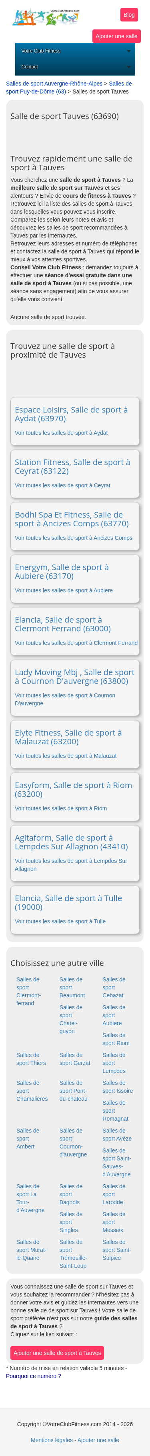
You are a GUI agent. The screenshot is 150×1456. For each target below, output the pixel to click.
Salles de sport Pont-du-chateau (74, 1091)
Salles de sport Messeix (114, 1222)
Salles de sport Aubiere (114, 1015)
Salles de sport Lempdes (114, 1063)
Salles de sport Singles (71, 1222)
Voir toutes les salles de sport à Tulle (60, 921)
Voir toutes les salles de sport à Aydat (61, 433)
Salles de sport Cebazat (114, 987)
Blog (129, 15)
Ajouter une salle (116, 36)
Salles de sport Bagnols (71, 1194)
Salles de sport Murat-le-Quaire (31, 1250)
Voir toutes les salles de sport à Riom (61, 808)
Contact (30, 67)
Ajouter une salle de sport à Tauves (57, 1353)
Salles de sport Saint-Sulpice (116, 1250)
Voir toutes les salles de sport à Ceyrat (62, 485)
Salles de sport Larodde (114, 1194)
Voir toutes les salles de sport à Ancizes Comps (73, 538)
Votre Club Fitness (41, 51)
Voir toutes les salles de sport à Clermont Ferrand (76, 643)
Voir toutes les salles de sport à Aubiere (64, 590)
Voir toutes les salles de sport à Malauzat (65, 756)
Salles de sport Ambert (28, 1138)
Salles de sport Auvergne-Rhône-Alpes (54, 83)
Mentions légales (52, 1440)
